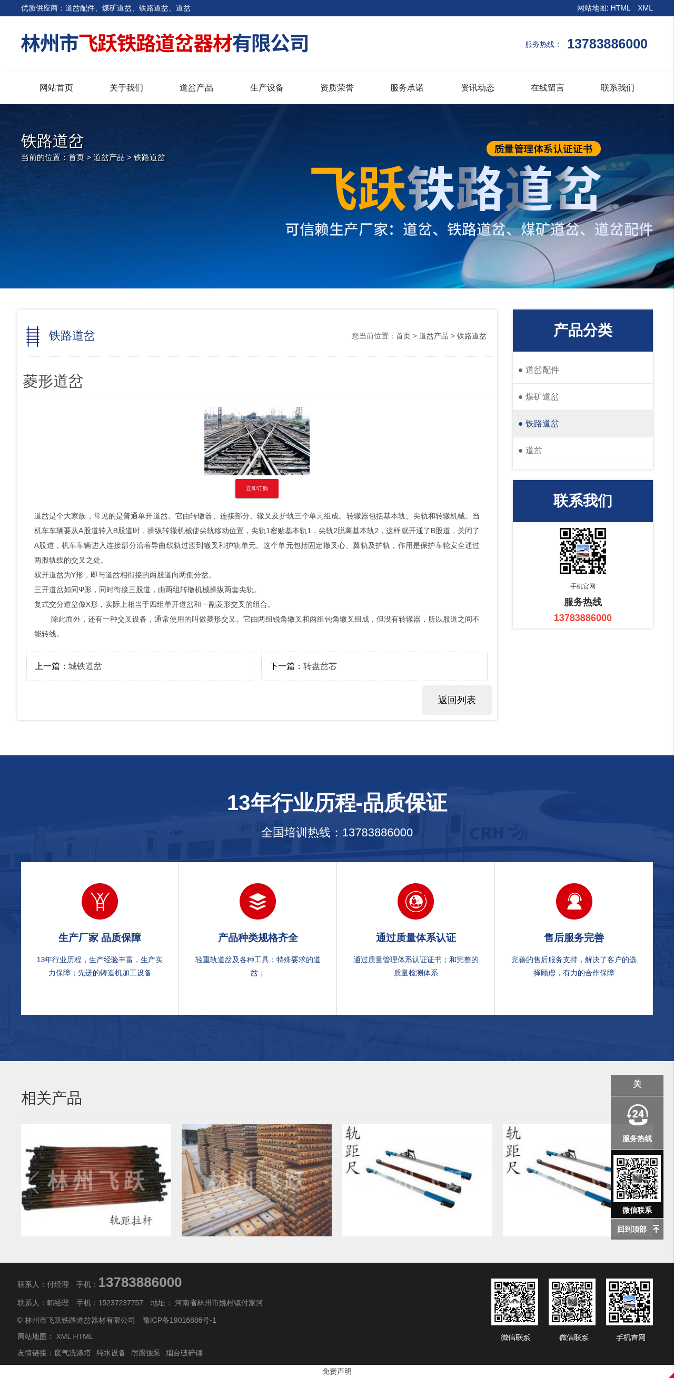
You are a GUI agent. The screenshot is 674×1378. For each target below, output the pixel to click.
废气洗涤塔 (72, 1353)
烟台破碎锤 (184, 1353)
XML (645, 8)
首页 (76, 157)
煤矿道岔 (538, 396)
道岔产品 (196, 87)
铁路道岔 (149, 157)
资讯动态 (477, 87)
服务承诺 (407, 87)
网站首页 (56, 87)
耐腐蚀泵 (146, 1353)
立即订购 (257, 488)
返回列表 (457, 700)
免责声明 (337, 1371)
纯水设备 (111, 1353)
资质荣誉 (337, 87)
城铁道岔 (85, 666)
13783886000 (377, 832)
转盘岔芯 (320, 666)
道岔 (530, 450)
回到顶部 (632, 1229)
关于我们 (126, 87)
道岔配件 (538, 369)
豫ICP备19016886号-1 (179, 1320)
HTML (621, 8)
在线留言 (547, 87)
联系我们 (618, 87)
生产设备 (267, 87)
